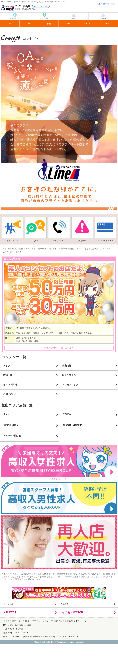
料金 (68, 23)
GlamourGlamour (72, 425)
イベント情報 (10, 384)
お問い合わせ (10, 394)
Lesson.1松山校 (12, 435)
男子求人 (103, 18)
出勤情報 (66, 365)
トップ (10, 23)
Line (6, 414)
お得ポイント (15, 18)
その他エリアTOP (72, 612)
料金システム (69, 375)
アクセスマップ (70, 384)
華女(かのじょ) (11, 425)
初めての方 (44, 18)
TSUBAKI (68, 414)
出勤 (29, 23)
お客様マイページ (106, 4)
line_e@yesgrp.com (20, 625)
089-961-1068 (16, 629)
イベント (88, 23)
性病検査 (64, 604)
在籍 (49, 23)
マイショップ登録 (41, 6)
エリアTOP (9, 612)
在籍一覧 (7, 375)
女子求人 (74, 18)
